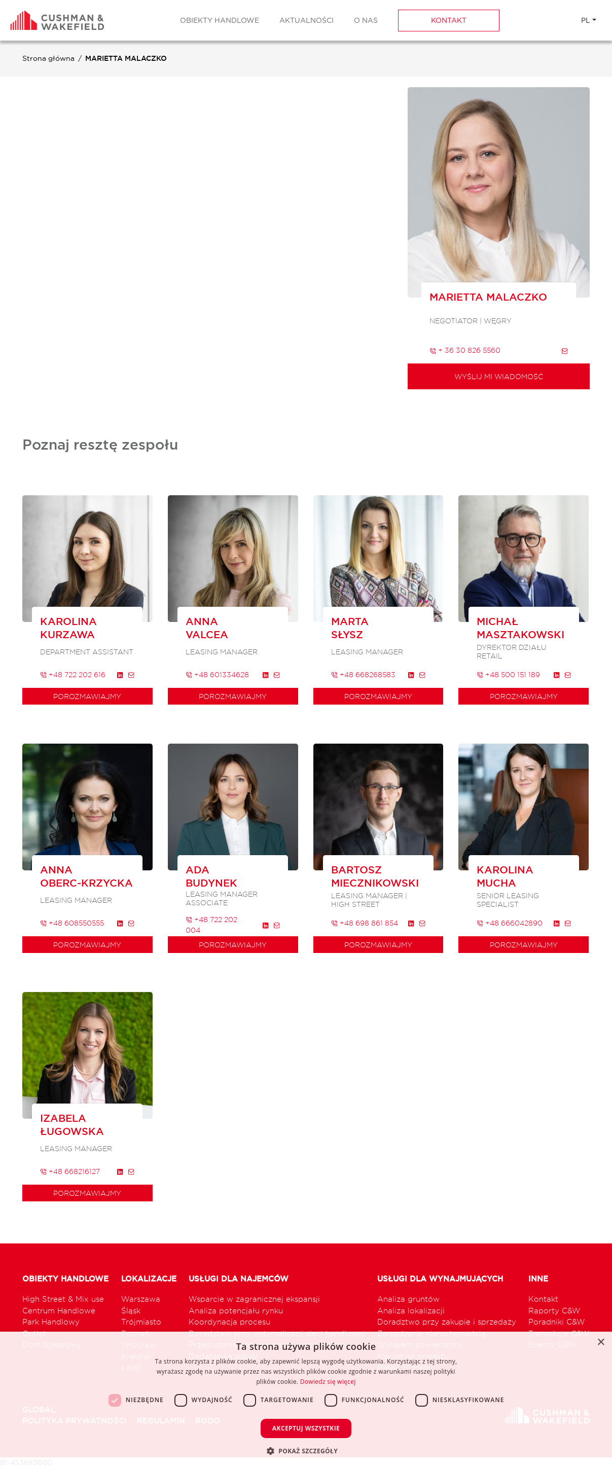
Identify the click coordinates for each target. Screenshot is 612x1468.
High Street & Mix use (63, 1299)
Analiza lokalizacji (411, 1310)
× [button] (600, 1342)
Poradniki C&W (556, 1322)
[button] (306, 1451)
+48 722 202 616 (72, 674)
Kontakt (448, 20)
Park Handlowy (51, 1322)
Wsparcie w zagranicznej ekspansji (254, 1299)
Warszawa (140, 1299)
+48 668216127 (70, 1171)
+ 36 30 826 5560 (464, 350)
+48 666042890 (510, 923)
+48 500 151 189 (508, 674)
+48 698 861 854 (364, 923)
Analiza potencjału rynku (236, 1310)
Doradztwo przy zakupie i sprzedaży (446, 1322)
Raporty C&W (554, 1310)
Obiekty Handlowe (219, 20)
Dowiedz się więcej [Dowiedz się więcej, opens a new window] (328, 1381)
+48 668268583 (363, 674)
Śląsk (130, 1310)
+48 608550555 (72, 923)
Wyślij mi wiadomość (498, 376)
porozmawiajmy (87, 696)
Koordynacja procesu (229, 1322)
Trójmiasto (141, 1322)
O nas (366, 20)
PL (585, 20)
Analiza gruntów (408, 1299)
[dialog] (306, 1400)
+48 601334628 (217, 674)
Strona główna (48, 58)
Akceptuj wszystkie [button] (306, 1428)
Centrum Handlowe (58, 1310)
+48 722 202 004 (211, 924)
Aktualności (306, 20)
